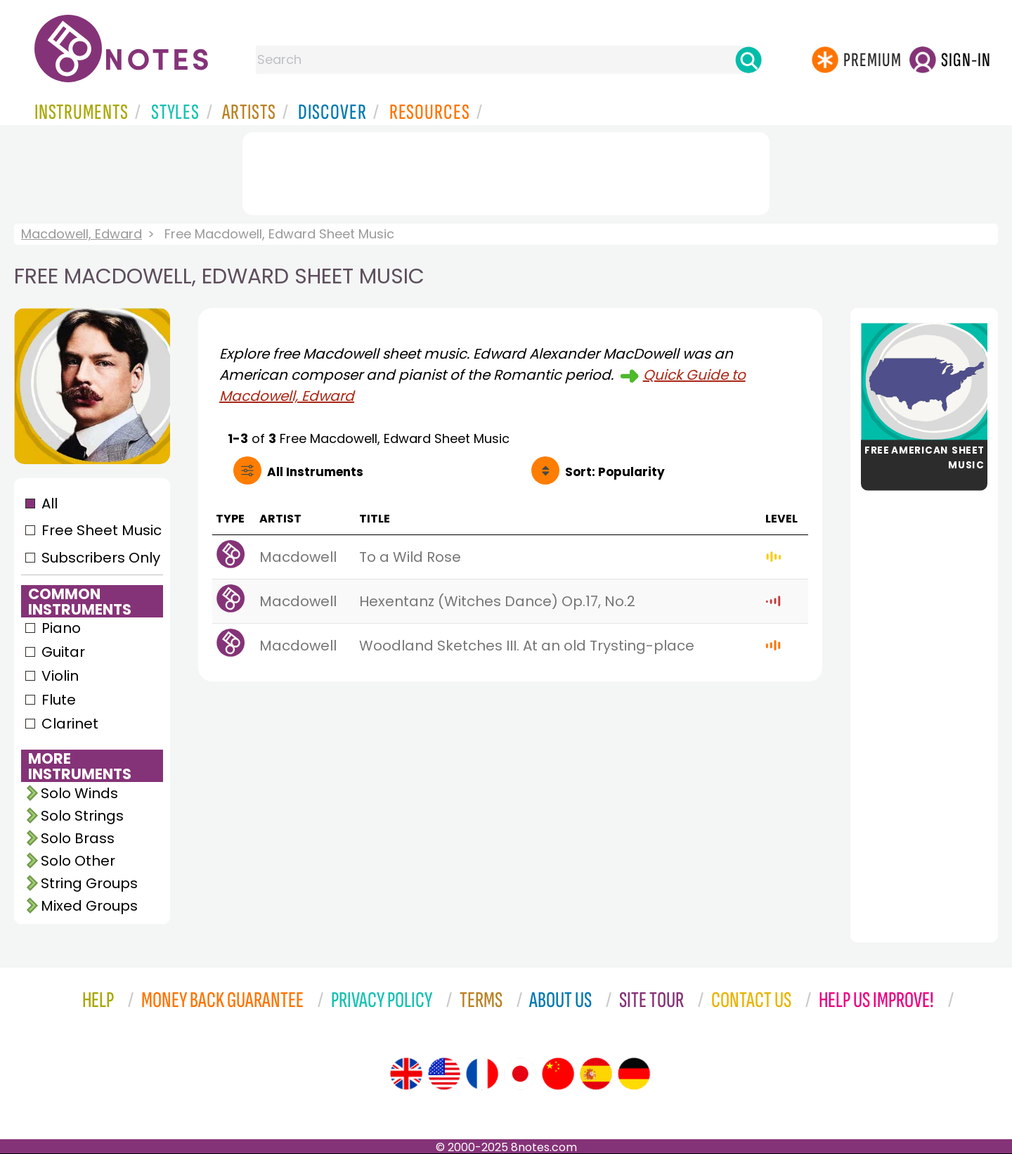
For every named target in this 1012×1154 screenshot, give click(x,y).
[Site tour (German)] (633, 1073)
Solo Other (78, 861)
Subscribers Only (100, 558)
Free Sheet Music (101, 530)
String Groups (89, 883)
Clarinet (69, 723)
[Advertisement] (506, 171)
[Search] (748, 59)
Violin (60, 676)
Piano (61, 628)
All (49, 503)
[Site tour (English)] (406, 1073)
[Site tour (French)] (482, 1073)
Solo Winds (79, 793)
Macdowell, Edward (81, 234)
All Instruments (315, 471)
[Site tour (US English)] (444, 1073)
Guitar (63, 652)
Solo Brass (78, 838)
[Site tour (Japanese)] (520, 1073)
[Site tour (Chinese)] (558, 1073)
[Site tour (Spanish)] (596, 1073)
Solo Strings (82, 816)
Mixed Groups (89, 906)
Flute (58, 700)
